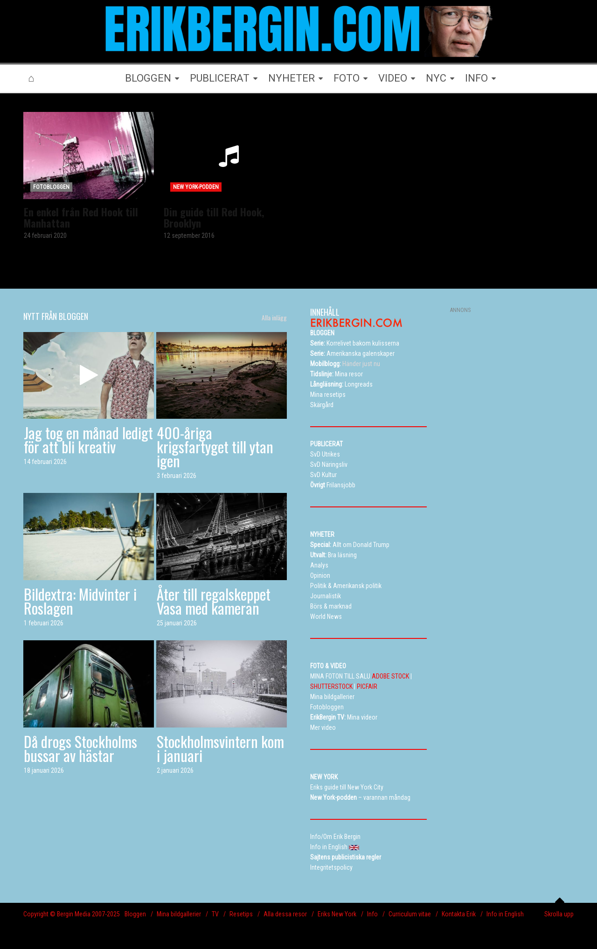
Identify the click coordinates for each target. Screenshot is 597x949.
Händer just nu (345, 363)
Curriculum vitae (410, 914)
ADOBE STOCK (390, 676)
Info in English (505, 914)
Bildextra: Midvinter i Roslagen (80, 601)
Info (372, 914)
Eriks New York (337, 914)
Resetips (241, 914)
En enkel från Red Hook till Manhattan (81, 217)
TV (215, 914)
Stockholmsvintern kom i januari (220, 748)
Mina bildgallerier (179, 914)
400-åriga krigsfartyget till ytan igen (215, 446)
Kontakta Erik (459, 914)
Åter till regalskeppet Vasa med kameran (214, 601)
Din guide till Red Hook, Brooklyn (214, 217)
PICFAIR (367, 686)
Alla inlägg (274, 317)
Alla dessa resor (285, 914)
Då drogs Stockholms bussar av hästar (80, 748)
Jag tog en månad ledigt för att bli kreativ (88, 439)
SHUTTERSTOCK (331, 686)
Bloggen (135, 914)
